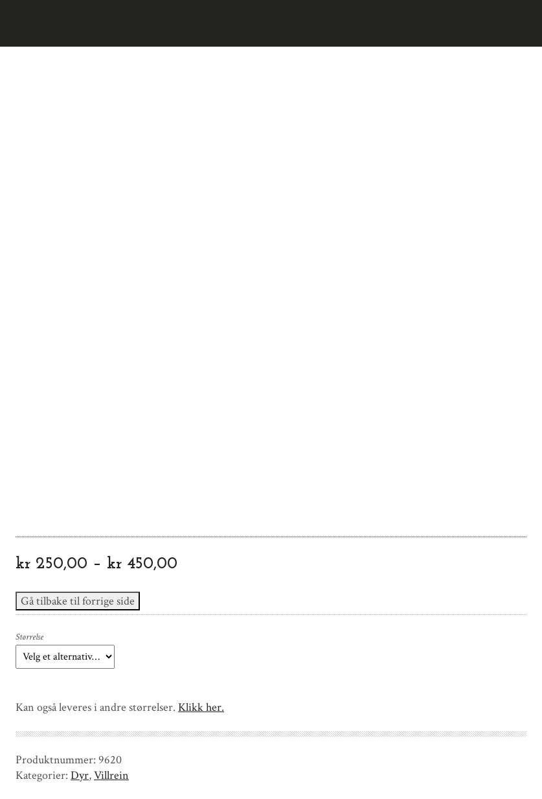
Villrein (111, 775)
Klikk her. (201, 707)
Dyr (80, 775)
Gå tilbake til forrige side (78, 601)
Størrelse (29, 637)
